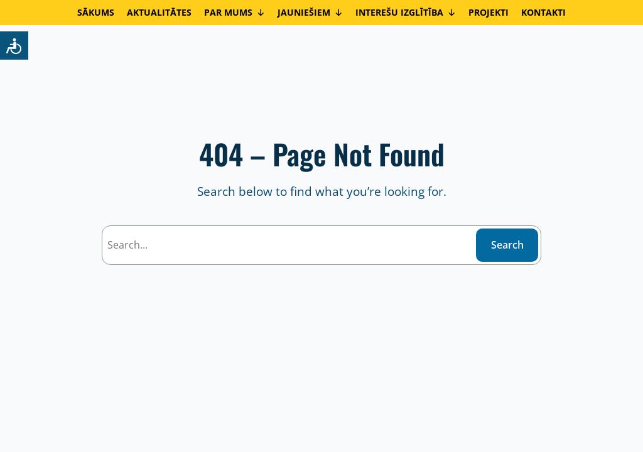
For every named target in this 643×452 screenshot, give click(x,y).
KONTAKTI (543, 12)
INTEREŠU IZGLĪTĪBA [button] (405, 12)
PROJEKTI (488, 12)
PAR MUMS (234, 12)
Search (507, 245)
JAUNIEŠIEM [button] (310, 12)
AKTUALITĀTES (159, 12)
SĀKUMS (95, 12)
